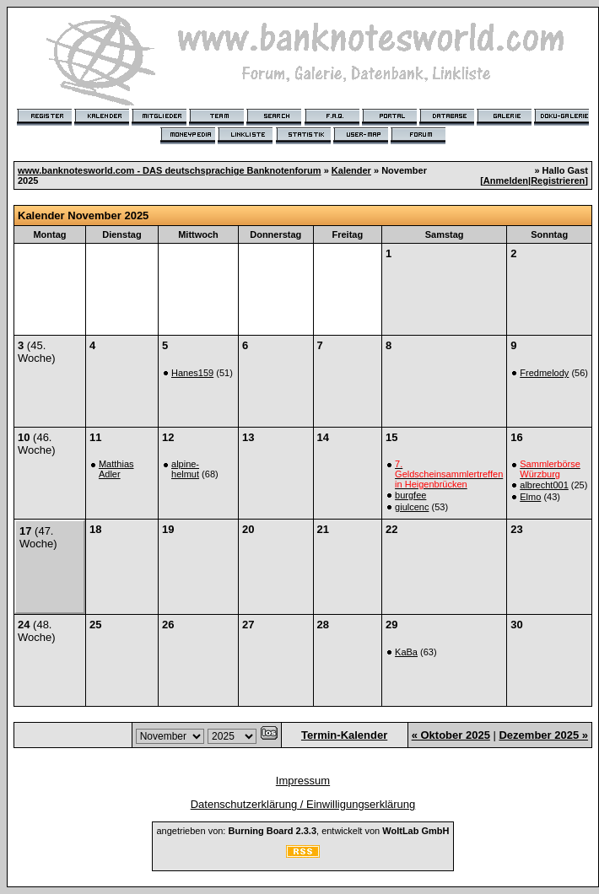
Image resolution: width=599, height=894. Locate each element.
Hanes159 (192, 373)
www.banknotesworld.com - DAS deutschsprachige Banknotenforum (169, 170)
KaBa (406, 652)
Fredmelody (544, 373)
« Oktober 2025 (451, 735)
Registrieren (558, 180)
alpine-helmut (185, 469)
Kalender (351, 170)
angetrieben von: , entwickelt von (302, 831)
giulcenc (412, 507)
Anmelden (505, 180)
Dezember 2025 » (543, 735)
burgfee (410, 495)
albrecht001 (544, 485)
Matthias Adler (116, 469)
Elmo (530, 497)
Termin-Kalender (344, 735)
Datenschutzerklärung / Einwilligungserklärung (303, 804)
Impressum (303, 780)
